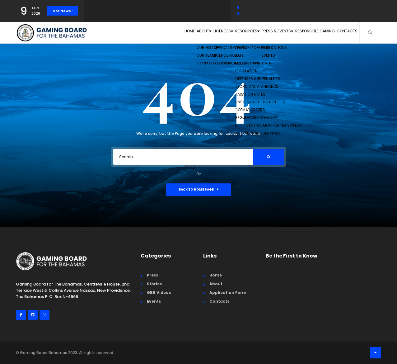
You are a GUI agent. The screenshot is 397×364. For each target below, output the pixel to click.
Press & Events (258, 32)
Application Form (227, 292)
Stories (154, 283)
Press (152, 275)
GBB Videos (159, 292)
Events (154, 301)
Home (133, 32)
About (156, 32)
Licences (185, 32)
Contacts (343, 32)
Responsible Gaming (304, 32)
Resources (219, 32)
